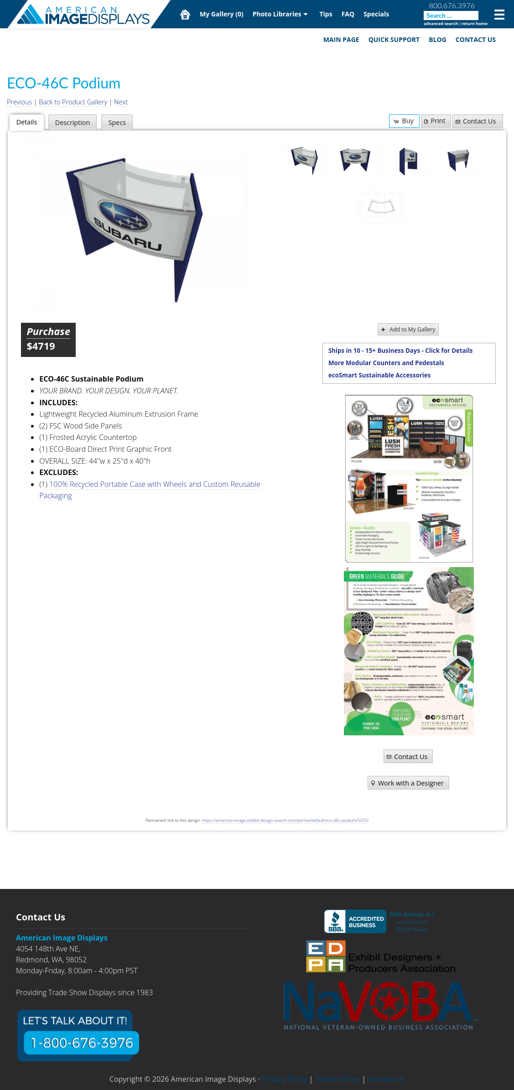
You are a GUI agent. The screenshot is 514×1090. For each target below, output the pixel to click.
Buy (403, 120)
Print (433, 120)
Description (72, 122)
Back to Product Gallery (73, 102)
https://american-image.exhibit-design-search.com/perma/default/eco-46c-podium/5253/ (285, 821)
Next (121, 102)
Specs (117, 122)
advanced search (441, 23)
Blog (438, 39)
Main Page (341, 39)
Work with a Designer (406, 782)
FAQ (348, 14)
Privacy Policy (284, 1079)
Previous (19, 102)
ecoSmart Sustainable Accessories (379, 375)
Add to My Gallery (407, 329)
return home (475, 23)
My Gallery (222, 14)
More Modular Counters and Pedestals (386, 363)
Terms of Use (337, 1079)
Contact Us (476, 39)
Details (26, 122)
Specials (376, 14)
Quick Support (394, 39)
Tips (325, 14)
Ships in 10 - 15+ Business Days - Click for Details (400, 350)
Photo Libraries (277, 14)
